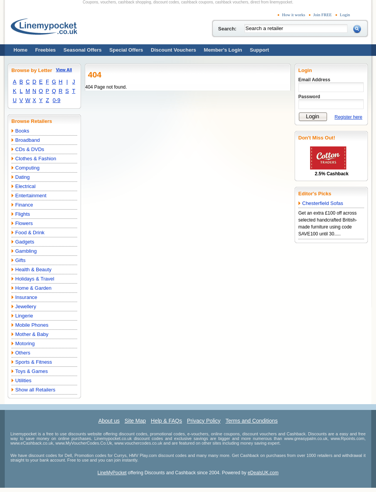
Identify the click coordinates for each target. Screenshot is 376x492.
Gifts (20, 260)
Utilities (23, 380)
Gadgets (24, 242)
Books (22, 131)
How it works (293, 14)
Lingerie (24, 316)
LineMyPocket (112, 472)
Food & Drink (30, 232)
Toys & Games (31, 371)
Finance (24, 205)
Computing (27, 168)
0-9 (56, 100)
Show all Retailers (35, 390)
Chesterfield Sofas (322, 203)
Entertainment (31, 195)
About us (109, 421)
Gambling (26, 251)
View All (64, 69)
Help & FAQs (166, 421)
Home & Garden (33, 288)
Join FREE (322, 14)
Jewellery (25, 306)
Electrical (25, 186)
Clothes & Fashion (35, 158)
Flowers (24, 223)
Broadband (27, 140)
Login (345, 14)
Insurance (26, 297)
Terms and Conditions (252, 421)
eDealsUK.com (263, 472)
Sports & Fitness (33, 362)
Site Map (135, 421)
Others (22, 353)
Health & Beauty (33, 269)
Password (309, 96)
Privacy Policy (204, 421)
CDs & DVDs (29, 149)
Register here (349, 117)
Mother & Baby (32, 334)
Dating (22, 177)
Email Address (314, 79)
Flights (22, 214)
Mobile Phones (32, 325)
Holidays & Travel (34, 279)
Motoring (25, 343)
